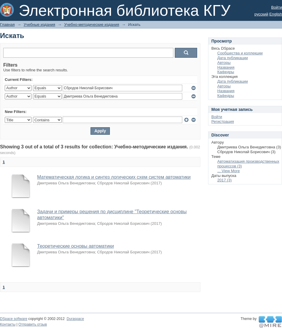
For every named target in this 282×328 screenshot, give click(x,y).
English (275, 14)
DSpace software (13, 319)
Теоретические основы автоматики (75, 246)
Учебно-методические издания (91, 24)
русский (261, 14)
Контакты (7, 324)
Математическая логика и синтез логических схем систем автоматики (114, 177)
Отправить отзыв (32, 324)
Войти (276, 7)
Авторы (224, 62)
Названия (226, 67)
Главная (7, 24)
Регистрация (222, 121)
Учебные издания (39, 24)
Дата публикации (232, 58)
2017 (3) (224, 180)
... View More (228, 171)
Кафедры (225, 72)
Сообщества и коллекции (240, 53)
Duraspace (75, 319)
